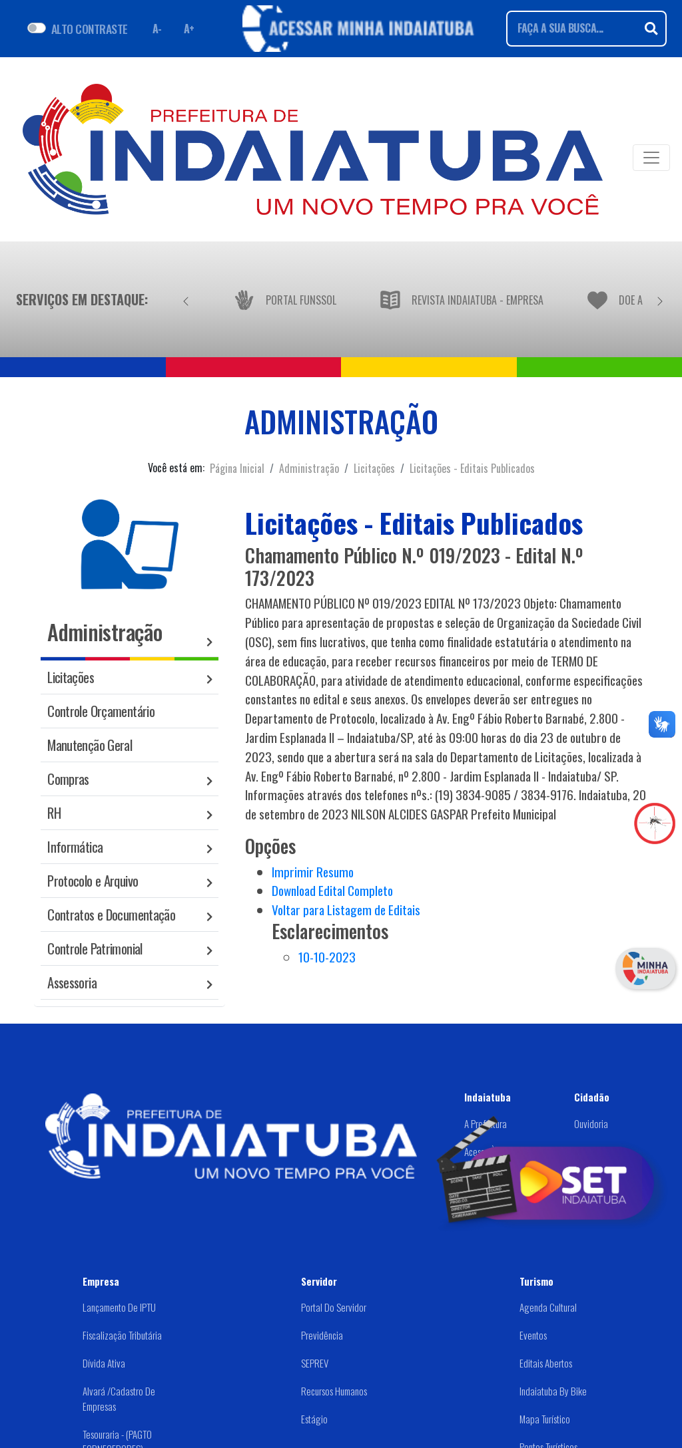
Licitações (374, 468)
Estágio (314, 1418)
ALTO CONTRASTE (89, 28)
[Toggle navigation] (651, 157)
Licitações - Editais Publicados (472, 468)
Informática (75, 846)
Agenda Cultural (548, 1307)
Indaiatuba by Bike (553, 1390)
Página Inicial (237, 468)
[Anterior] (185, 299)
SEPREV (314, 1363)
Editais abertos (545, 1363)
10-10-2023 (327, 956)
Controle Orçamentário (101, 710)
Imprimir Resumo (313, 871)
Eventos (533, 1335)
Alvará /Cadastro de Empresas (119, 1398)
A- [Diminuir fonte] (157, 29)
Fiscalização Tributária (122, 1335)
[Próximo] (660, 299)
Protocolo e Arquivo (92, 880)
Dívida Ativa (104, 1363)
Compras (68, 778)
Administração (309, 468)
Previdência (322, 1335)
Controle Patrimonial (95, 948)
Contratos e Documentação (111, 914)
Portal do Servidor (333, 1307)
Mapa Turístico (544, 1418)
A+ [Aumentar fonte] (189, 29)
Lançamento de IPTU (119, 1307)
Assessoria (72, 982)
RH (54, 812)
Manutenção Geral (89, 744)
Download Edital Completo (332, 890)
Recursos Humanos (334, 1390)
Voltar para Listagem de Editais (346, 909)
